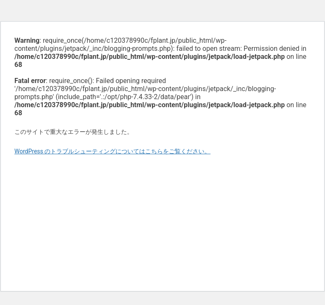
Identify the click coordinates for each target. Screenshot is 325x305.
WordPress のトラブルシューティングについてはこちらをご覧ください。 (112, 151)
